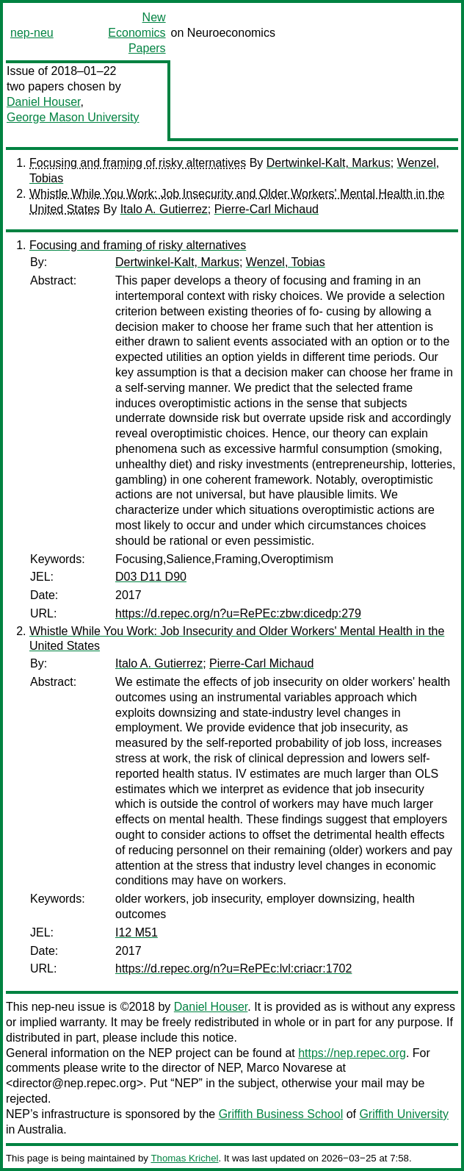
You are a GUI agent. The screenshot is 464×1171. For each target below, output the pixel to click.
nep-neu (32, 32)
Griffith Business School (281, 1114)
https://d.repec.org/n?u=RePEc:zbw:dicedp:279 (238, 613)
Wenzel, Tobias (285, 262)
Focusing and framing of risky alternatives (137, 163)
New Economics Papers (136, 32)
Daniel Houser (44, 102)
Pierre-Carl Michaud (266, 209)
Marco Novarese (290, 1067)
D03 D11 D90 (150, 576)
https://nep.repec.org (352, 1053)
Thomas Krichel (184, 1158)
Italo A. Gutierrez (164, 209)
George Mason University (73, 117)
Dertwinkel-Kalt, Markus (329, 163)
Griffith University (404, 1114)
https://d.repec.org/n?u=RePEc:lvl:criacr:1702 (233, 968)
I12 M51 (136, 932)
